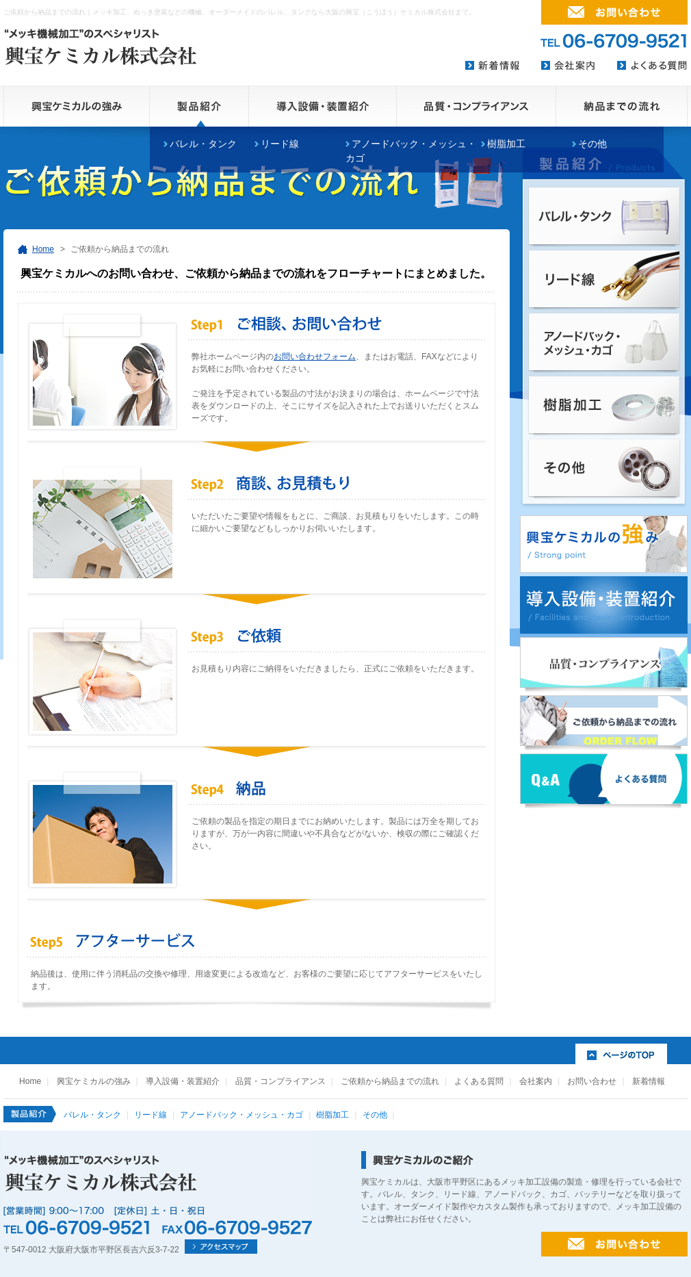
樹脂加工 (506, 143)
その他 (592, 143)
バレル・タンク (203, 143)
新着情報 (648, 1081)
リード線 (280, 143)
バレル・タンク (92, 1115)
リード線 (150, 1115)
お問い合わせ (591, 1081)
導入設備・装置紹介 (183, 1081)
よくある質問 (479, 1081)
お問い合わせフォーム (315, 356)
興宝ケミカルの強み (94, 1081)
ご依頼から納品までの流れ (390, 1081)
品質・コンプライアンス (280, 1081)
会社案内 (535, 1081)
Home (43, 249)
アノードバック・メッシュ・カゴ (241, 1115)
